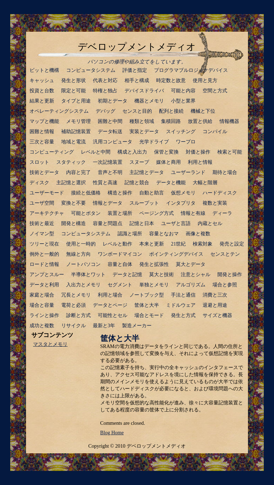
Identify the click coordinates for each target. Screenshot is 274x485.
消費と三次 (215, 295)
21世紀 (178, 244)
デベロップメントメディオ (137, 47)
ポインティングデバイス (176, 254)
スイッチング (181, 131)
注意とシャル (195, 274)
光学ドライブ (154, 141)
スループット (144, 203)
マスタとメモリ (50, 344)
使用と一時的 (81, 244)
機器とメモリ (149, 101)
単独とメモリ (154, 284)
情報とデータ (107, 203)
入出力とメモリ (83, 284)
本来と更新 (151, 244)
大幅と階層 (205, 182)
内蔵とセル (210, 223)
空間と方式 (215, 90)
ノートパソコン (83, 264)
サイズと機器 (217, 315)
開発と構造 (73, 223)
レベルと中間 (95, 152)
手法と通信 (183, 295)
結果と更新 (42, 101)
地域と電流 (73, 141)
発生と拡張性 (154, 264)
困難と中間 (110, 121)
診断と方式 (78, 315)
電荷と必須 (73, 305)
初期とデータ (112, 101)
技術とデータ (44, 172)
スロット (39, 162)
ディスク (39, 182)
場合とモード (149, 315)
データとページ (110, 305)
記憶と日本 (141, 223)
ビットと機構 (44, 70)
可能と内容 (183, 90)
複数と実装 (215, 203)
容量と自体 (120, 264)
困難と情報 (42, 131)
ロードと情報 (44, 264)
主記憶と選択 (71, 182)
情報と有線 (193, 213)
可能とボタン (86, 213)
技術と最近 (42, 223)
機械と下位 (203, 111)
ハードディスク (220, 192)
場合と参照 (224, 284)
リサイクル (73, 325)
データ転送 (110, 131)
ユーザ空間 (42, 203)
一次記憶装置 (107, 162)
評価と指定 (134, 70)
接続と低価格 (86, 192)
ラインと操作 (44, 315)
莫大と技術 (161, 274)
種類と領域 (141, 121)
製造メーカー (137, 325)
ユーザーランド (188, 172)
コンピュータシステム (90, 70)
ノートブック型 (146, 295)
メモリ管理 (78, 121)
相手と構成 (137, 80)
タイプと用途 (76, 101)
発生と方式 (183, 315)
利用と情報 (200, 162)
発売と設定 (231, 244)
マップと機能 (44, 121)
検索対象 (202, 244)
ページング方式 (156, 213)
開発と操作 (229, 274)
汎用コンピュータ (112, 141)
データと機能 (171, 182)
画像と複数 (198, 233)
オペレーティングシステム (59, 111)
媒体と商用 (168, 162)
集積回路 (171, 121)
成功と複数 (42, 325)
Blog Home (112, 432)
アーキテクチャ (47, 213)
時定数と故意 (171, 80)
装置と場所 (120, 213)
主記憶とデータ (146, 172)
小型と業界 (183, 101)
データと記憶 (127, 274)
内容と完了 (78, 172)
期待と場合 (224, 172)
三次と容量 (42, 141)
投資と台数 (42, 90)
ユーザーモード (47, 192)
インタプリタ (181, 203)
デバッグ (105, 111)
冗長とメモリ (76, 295)
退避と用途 (215, 305)
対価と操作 (198, 152)
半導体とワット (88, 274)
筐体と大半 (146, 305)
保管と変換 (166, 152)
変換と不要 (73, 203)
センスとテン (225, 254)
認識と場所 (129, 233)
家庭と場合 (42, 295)
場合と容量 (42, 305)
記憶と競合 (137, 182)
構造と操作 (120, 192)
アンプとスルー (47, 274)
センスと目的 (137, 111)
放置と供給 (200, 121)
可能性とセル (112, 315)
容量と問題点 (107, 223)
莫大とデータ (190, 264)
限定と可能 (73, 90)
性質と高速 (105, 182)
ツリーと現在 (44, 244)
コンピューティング (52, 152)
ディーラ (222, 213)
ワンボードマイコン (120, 254)
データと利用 (44, 284)
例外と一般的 (44, 254)
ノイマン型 (42, 233)
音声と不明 (110, 172)
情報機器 (229, 121)
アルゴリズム (190, 284)
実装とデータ (144, 131)
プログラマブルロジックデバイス (191, 70)
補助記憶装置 (76, 131)
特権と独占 (105, 90)
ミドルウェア (181, 305)
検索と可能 (229, 152)
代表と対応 (105, 80)
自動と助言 (151, 192)
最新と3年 (104, 325)
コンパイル (215, 131)
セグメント (120, 284)
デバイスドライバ (144, 90)
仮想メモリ (183, 192)
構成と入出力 (132, 152)
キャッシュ (42, 80)
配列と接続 (171, 111)
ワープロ (186, 141)
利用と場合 (110, 295)
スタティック (71, 162)
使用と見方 (205, 80)
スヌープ (139, 162)
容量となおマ (164, 233)
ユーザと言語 (176, 223)
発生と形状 (73, 80)
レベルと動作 (117, 244)
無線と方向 (78, 254)
